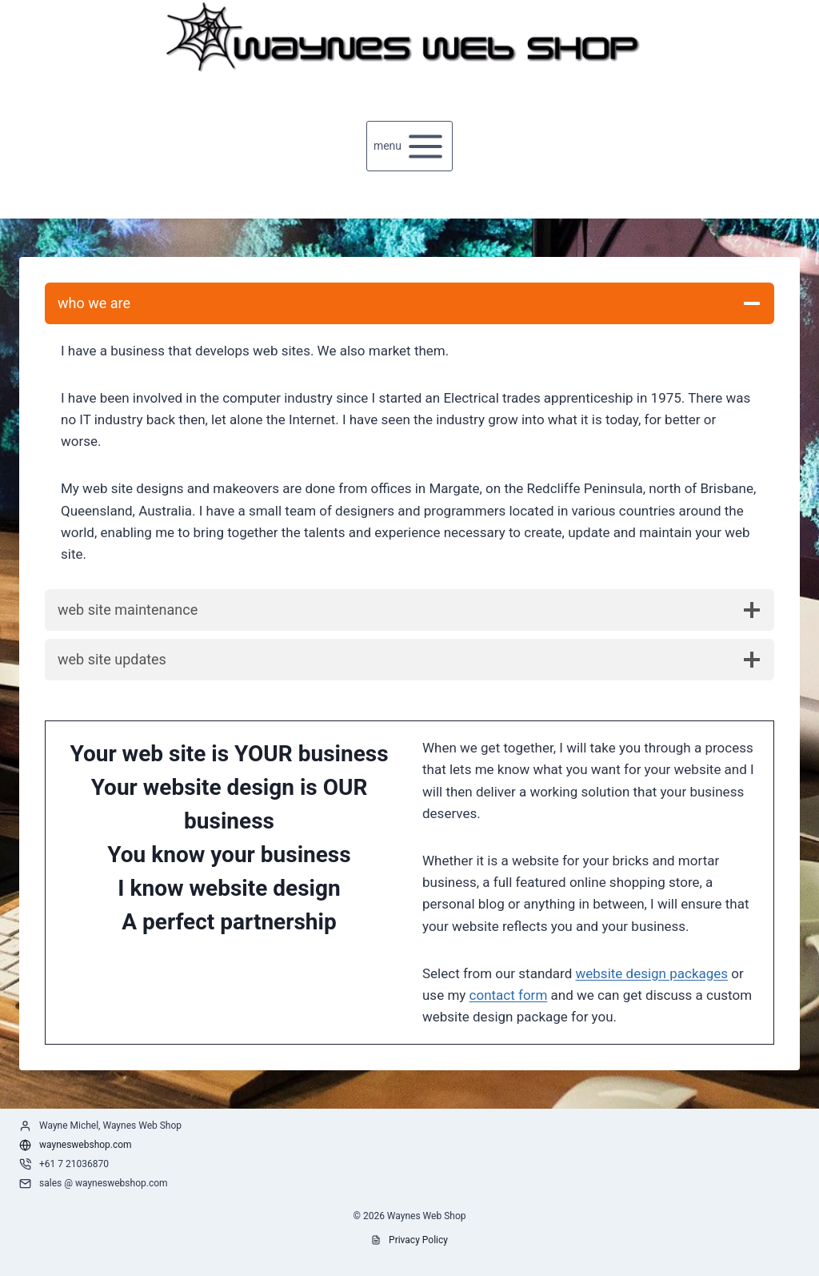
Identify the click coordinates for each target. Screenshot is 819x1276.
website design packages (652, 973)
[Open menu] (409, 146)
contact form (508, 995)
